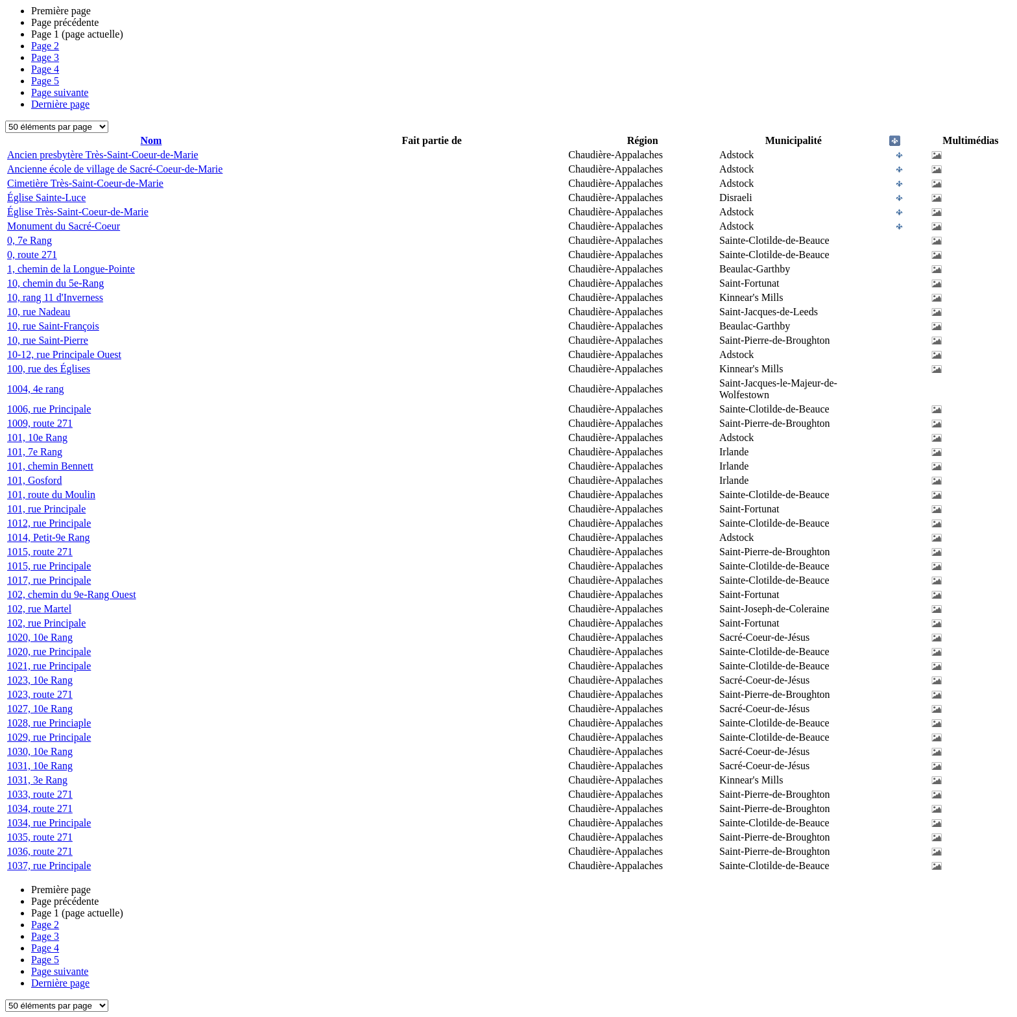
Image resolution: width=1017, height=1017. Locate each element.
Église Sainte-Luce (46, 197)
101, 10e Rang (37, 437)
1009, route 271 (40, 423)
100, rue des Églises (48, 368)
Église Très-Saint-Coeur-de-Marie (78, 211)
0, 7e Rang (29, 240)
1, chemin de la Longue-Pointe (71, 268)
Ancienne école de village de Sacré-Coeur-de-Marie (114, 168)
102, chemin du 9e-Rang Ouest (71, 594)
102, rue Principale (46, 622)
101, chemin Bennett (50, 466)
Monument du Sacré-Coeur (63, 226)
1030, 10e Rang (40, 751)
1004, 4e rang (35, 388)
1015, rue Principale (49, 565)
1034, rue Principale (49, 822)
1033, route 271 (40, 794)
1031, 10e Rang (40, 765)
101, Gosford (34, 480)
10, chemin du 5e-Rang (55, 283)
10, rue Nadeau (38, 311)
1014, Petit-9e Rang (48, 537)
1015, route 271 (40, 551)
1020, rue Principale (49, 651)
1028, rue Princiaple (49, 722)
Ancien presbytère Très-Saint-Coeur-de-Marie (102, 154)
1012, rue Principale (49, 523)
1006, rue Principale (49, 408)
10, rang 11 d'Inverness (55, 297)
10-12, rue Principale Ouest (64, 354)
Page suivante (59, 92)
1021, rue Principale (49, 665)
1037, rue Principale (49, 865)
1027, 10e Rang (40, 708)
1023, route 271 (40, 694)
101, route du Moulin (51, 494)
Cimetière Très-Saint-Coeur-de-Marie (85, 183)
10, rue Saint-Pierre (47, 340)
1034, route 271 (40, 808)
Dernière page (60, 104)
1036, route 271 (40, 851)
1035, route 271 (40, 837)
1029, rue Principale (49, 737)
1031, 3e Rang (37, 779)
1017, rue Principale (49, 580)
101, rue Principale (46, 508)
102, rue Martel (39, 608)
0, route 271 (32, 254)
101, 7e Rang (34, 451)
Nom (151, 140)
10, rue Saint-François (53, 325)
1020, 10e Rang (40, 637)
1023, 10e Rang (40, 680)
